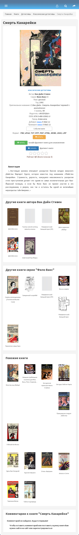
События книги (39, 129)
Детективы (26, 14)
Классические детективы (44, 14)
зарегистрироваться (42, 528)
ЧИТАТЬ (21, 143)
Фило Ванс (41, 97)
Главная (8, 14)
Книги (16, 14)
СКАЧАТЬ (32, 148)
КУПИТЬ (39, 137)
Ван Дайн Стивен (42, 94)
